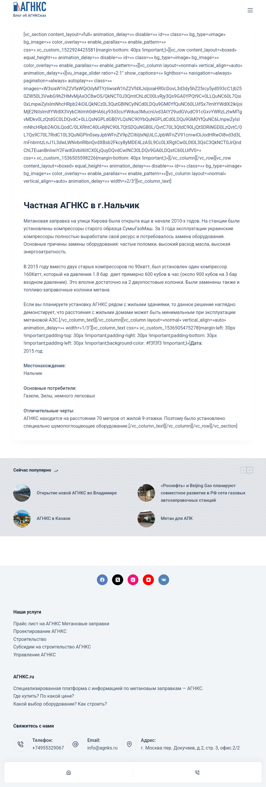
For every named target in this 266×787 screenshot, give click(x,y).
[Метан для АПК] (146, 518)
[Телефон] (197, 772)
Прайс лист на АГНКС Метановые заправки (61, 623)
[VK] (163, 579)
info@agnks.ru (102, 748)
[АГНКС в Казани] (22, 518)
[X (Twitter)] (117, 579)
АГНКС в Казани (53, 518)
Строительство (29, 639)
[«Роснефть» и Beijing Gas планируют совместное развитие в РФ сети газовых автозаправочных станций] (146, 493)
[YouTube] (148, 579)
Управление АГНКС (34, 655)
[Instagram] (133, 579)
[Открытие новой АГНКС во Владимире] (22, 493)
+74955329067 (48, 748)
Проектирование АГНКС (39, 631)
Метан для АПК (177, 518)
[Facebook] (102, 579)
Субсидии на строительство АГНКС (52, 647)
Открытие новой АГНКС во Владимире (77, 493)
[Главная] (68, 772)
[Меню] (250, 10)
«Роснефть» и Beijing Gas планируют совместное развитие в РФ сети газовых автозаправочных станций (203, 493)
